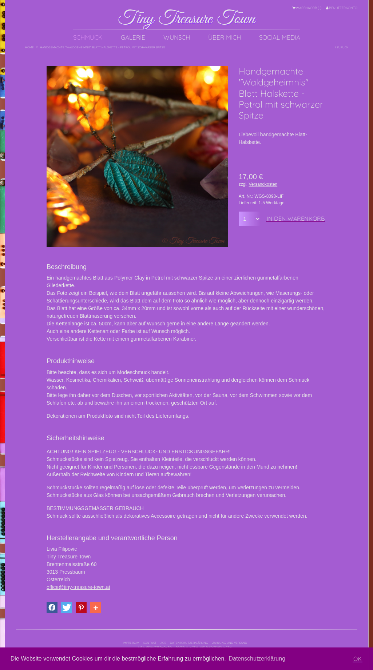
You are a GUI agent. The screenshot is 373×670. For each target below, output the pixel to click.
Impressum (131, 643)
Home (29, 47)
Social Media (279, 37)
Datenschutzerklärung (189, 643)
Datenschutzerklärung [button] (257, 658)
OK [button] (357, 658)
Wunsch (176, 37)
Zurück (341, 47)
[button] (52, 607)
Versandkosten (263, 184)
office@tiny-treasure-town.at (78, 587)
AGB (163, 643)
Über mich (224, 37)
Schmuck (88, 37)
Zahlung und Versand (229, 643)
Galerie (133, 37)
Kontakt (149, 643)
